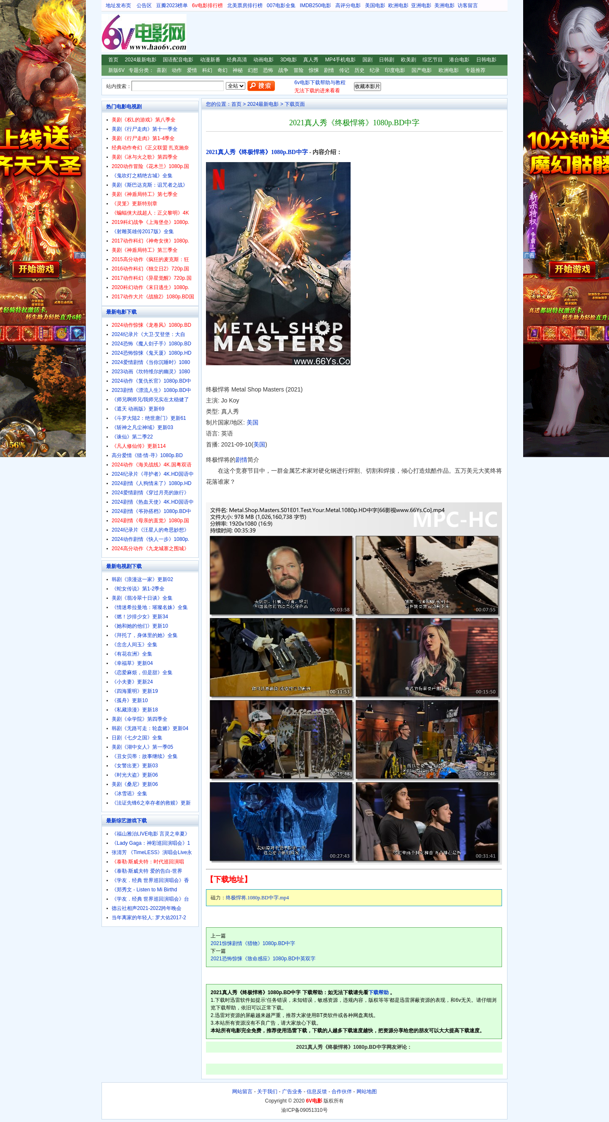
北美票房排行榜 (245, 5)
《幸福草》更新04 (132, 663)
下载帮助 (378, 992)
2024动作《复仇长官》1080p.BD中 (151, 381)
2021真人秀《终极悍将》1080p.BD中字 (257, 152)
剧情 (329, 70)
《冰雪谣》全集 (129, 794)
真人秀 (310, 60)
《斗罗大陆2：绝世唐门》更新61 (149, 418)
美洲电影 (444, 5)
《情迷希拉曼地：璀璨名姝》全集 (150, 607)
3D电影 (288, 60)
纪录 (375, 70)
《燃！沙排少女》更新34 (140, 617)
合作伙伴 (342, 1091)
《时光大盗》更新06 (135, 775)
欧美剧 (408, 60)
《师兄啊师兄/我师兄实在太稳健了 (150, 399)
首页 (113, 60)
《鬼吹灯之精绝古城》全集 (142, 176)
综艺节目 (432, 60)
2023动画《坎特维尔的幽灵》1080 (151, 372)
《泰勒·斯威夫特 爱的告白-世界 (147, 871)
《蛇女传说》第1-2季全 (138, 589)
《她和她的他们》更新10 (140, 626)
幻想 (253, 70)
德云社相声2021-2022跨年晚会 (146, 908)
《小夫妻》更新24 (132, 682)
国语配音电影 (178, 60)
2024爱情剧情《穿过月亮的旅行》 (150, 493)
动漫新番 (210, 60)
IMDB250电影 (315, 5)
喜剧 (161, 70)
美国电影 (375, 5)
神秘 (238, 70)
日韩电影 (486, 60)
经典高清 (237, 60)
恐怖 (268, 70)
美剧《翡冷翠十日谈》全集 (142, 598)
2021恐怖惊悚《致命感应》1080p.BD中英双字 (263, 959)
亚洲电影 (421, 5)
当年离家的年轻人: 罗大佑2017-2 (149, 918)
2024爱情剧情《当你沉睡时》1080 (151, 362)
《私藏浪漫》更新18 (135, 710)
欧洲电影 (398, 5)
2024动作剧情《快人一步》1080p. (150, 539)
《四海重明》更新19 (135, 691)
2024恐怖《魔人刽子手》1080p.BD (151, 344)
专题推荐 (475, 70)
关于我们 (267, 1091)
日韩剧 (386, 60)
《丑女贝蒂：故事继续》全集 (145, 756)
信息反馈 (317, 1091)
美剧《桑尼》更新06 (135, 784)
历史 (359, 70)
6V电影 (109, 33)
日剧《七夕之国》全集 (137, 738)
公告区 (144, 5)
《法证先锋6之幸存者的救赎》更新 (151, 803)
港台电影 (459, 60)
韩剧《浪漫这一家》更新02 (142, 579)
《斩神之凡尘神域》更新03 (142, 427)
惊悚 (314, 70)
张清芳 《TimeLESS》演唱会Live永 (152, 852)
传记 (344, 70)
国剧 (367, 60)
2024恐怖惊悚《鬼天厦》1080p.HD (152, 353)
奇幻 (222, 70)
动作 (177, 70)
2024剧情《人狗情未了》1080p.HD (152, 483)
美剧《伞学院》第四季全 (139, 719)
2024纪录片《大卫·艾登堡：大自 (148, 334)
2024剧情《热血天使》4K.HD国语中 (153, 502)
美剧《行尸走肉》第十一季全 (145, 129)
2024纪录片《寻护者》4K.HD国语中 (153, 474)
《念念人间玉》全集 (134, 645)
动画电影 (263, 60)
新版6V (116, 70)
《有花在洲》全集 (132, 654)
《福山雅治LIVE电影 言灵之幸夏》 (151, 834)
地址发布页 (118, 5)
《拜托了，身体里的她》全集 (145, 635)
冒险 (299, 70)
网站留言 (242, 1091)
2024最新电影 (140, 60)
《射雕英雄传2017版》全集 (143, 231)
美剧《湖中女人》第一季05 (142, 747)
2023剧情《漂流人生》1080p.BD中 (151, 390)
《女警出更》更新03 (135, 766)
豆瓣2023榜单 (172, 5)
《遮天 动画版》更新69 (138, 409)
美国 (252, 422)
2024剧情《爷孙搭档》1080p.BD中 (151, 511)
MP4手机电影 (340, 60)
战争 (283, 70)
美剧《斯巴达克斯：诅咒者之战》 (150, 185)
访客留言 (468, 5)
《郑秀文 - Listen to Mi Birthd (144, 890)
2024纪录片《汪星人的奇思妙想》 (150, 530)
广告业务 (292, 1091)
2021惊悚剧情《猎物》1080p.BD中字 (253, 943)
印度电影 (395, 70)
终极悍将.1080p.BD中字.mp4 (257, 898)
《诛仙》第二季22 (132, 437)
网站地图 (367, 1091)
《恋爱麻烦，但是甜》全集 (142, 672)
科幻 (207, 70)
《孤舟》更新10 (130, 700)
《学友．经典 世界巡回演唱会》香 (150, 880)
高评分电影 (348, 5)
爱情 (192, 70)
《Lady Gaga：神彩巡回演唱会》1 (151, 843)
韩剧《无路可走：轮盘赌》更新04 (150, 728)
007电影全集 (281, 5)
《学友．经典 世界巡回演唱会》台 (150, 899)
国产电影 (421, 70)
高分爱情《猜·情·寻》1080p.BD (147, 455)
